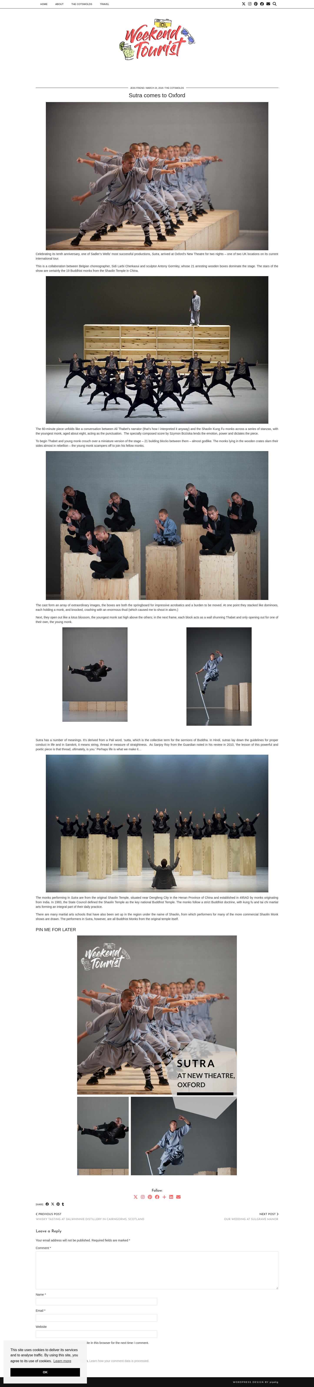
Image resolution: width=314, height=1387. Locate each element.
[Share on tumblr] (63, 1204)
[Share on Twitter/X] (52, 1204)
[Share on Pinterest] (58, 1204)
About (59, 4)
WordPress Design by (255, 1382)
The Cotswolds (81, 4)
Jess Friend (137, 88)
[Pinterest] (256, 4)
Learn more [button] (62, 1361)
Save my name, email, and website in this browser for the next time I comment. (96, 1343)
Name (41, 1294)
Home (44, 4)
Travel (104, 4)
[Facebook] (262, 4)
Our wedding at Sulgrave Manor (251, 1217)
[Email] (268, 4)
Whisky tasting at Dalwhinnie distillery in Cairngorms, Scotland (90, 1217)
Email (40, 1310)
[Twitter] (244, 4)
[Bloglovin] (164, 1197)
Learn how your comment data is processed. (119, 1361)
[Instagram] (249, 4)
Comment (43, 1248)
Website (41, 1326)
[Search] (274, 4)
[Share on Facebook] (47, 1204)
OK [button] (45, 1372)
